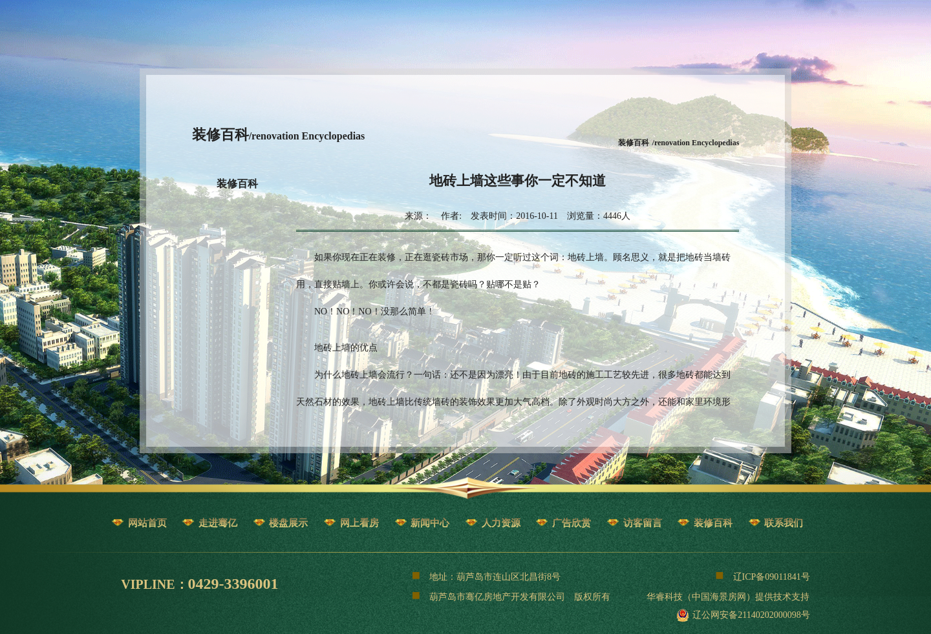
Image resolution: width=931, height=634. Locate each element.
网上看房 (359, 523)
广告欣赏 (571, 523)
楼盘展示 (288, 523)
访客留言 (642, 523)
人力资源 (501, 523)
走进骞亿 (217, 523)
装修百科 (237, 183)
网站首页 (147, 523)
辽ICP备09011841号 (762, 575)
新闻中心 (430, 523)
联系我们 (783, 523)
